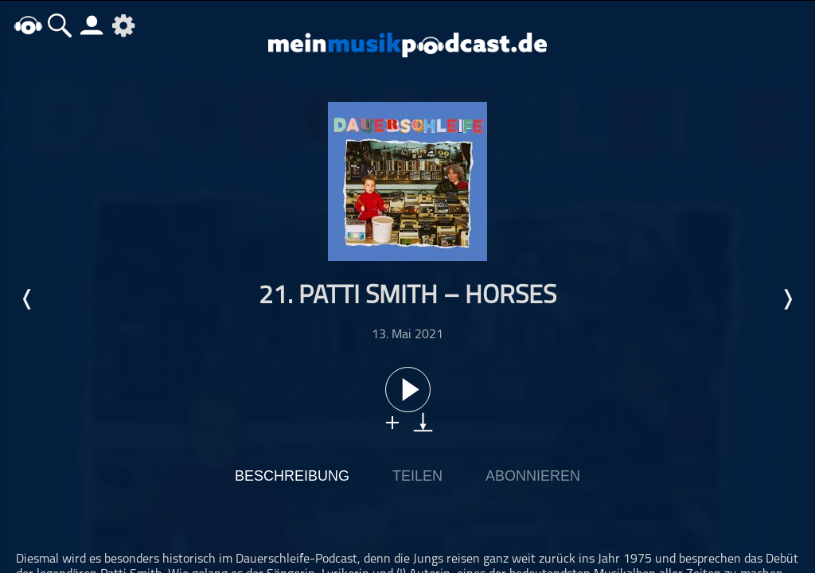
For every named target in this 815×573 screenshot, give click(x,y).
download (423, 422)
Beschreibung (292, 476)
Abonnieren (532, 476)
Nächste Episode (787, 299)
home (28, 25)
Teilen (417, 476)
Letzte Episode (28, 299)
